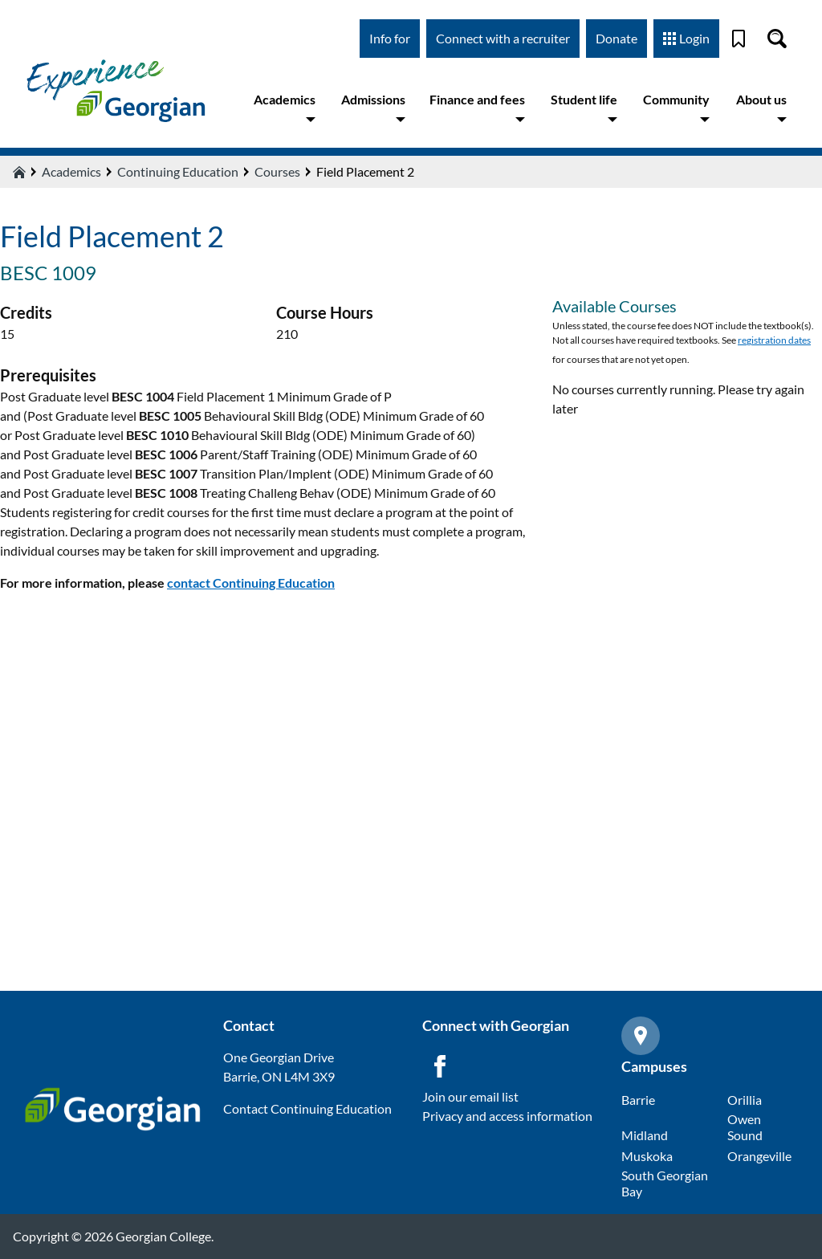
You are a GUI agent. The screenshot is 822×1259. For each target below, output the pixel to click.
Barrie (638, 1099)
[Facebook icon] (440, 1066)
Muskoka (647, 1155)
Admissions (373, 108)
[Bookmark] (738, 38)
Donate (616, 38)
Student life (584, 108)
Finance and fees (477, 108)
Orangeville (759, 1155)
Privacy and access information (507, 1115)
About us (761, 108)
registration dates (774, 340)
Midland (644, 1135)
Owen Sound (745, 1127)
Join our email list (470, 1096)
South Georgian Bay (664, 1183)
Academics (284, 108)
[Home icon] (19, 171)
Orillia (744, 1099)
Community (676, 108)
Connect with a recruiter (503, 38)
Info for (389, 38)
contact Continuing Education (251, 582)
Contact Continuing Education (307, 1108)
